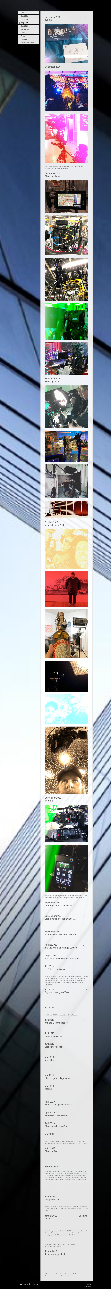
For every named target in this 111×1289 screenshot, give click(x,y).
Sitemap (35, 1284)
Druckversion (26, 1284)
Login (89, 1284)
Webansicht (87, 1286)
